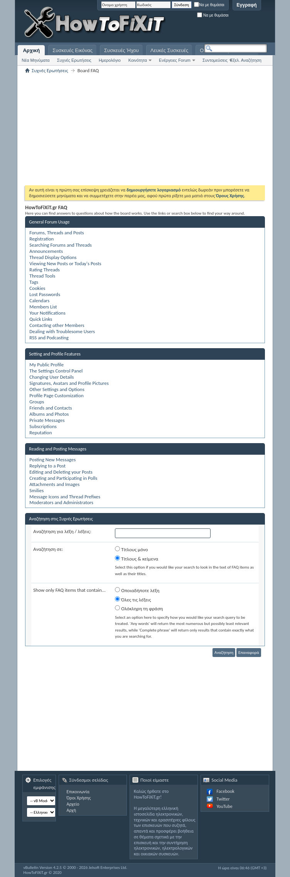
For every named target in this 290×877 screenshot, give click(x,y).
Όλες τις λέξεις (133, 599)
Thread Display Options (52, 257)
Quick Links (40, 319)
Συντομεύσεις (215, 60)
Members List (43, 307)
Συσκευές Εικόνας (72, 50)
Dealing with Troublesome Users (62, 331)
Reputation (40, 432)
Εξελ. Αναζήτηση (245, 60)
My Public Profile (46, 364)
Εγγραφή (247, 5)
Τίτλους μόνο (131, 549)
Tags (33, 282)
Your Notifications (47, 313)
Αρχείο (73, 804)
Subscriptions (42, 426)
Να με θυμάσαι (209, 5)
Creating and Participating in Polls (63, 478)
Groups (36, 402)
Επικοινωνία (78, 791)
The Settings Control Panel (56, 371)
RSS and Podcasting (49, 337)
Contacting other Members (56, 325)
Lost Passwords (44, 294)
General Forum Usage (49, 222)
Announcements (46, 251)
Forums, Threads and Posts (56, 232)
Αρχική (31, 50)
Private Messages (46, 420)
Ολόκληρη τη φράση (139, 608)
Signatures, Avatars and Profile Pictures (68, 383)
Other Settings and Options (56, 389)
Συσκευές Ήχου (121, 50)
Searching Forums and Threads (60, 245)
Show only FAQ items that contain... (69, 590)
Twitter (222, 799)
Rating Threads (44, 270)
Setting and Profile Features (55, 354)
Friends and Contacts (50, 408)
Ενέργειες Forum (175, 60)
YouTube (224, 806)
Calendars (39, 300)
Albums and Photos (49, 414)
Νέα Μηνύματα (35, 60)
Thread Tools (42, 276)
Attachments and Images (54, 484)
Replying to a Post (47, 466)
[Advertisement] (171, 23)
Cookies (37, 288)
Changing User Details (51, 377)
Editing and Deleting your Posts (60, 472)
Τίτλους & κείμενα (136, 558)
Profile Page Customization (56, 395)
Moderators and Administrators (61, 502)
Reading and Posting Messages (57, 449)
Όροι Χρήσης (79, 798)
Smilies (36, 490)
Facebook (225, 791)
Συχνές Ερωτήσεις (74, 60)
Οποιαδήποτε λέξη (137, 590)
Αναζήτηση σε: (48, 549)
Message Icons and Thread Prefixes (64, 496)
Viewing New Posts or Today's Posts (65, 263)
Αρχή (71, 810)
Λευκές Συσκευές (169, 50)
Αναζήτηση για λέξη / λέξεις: (62, 531)
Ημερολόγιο (110, 60)
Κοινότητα (137, 60)
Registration (41, 239)
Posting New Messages (52, 459)
